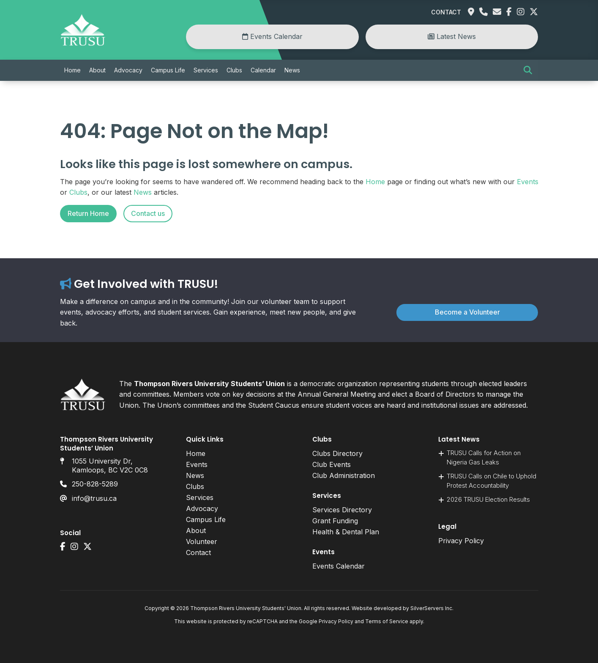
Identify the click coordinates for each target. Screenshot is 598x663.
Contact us (148, 213)
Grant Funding (335, 521)
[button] (527, 70)
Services (206, 70)
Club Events (331, 464)
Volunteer (201, 541)
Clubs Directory (337, 453)
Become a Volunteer (467, 312)
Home (72, 70)
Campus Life (168, 70)
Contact (446, 12)
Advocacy (128, 70)
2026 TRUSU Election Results (488, 499)
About (97, 70)
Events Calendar (272, 36)
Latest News (452, 36)
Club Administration (343, 475)
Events (527, 181)
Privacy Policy (461, 540)
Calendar (263, 70)
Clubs (234, 70)
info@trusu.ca (94, 498)
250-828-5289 (95, 484)
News (292, 70)
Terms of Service (386, 621)
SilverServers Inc (431, 608)
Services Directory (342, 510)
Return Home (88, 213)
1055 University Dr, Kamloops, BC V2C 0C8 (110, 465)
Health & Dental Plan (345, 532)
